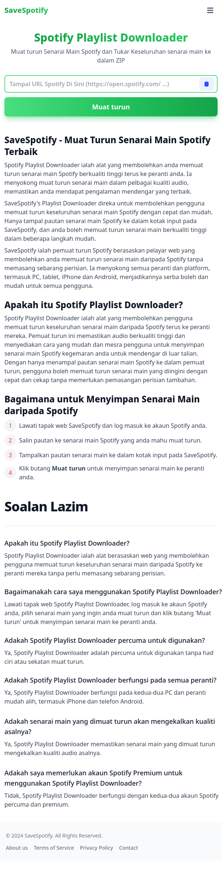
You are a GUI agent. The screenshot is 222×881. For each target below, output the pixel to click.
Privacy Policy (96, 847)
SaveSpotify (26, 10)
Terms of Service (54, 847)
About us (17, 847)
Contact (128, 847)
